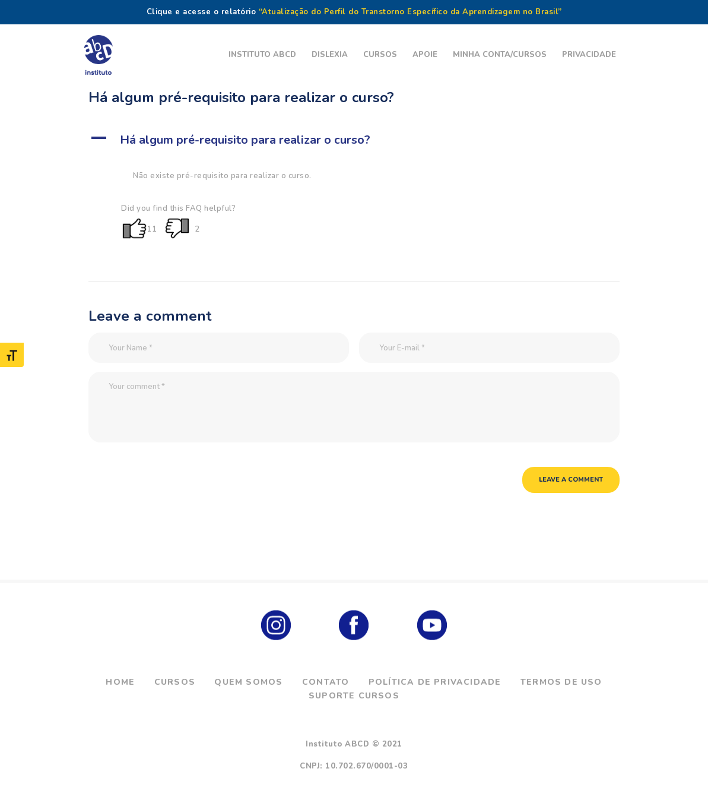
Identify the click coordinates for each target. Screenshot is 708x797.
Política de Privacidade (435, 682)
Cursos (174, 682)
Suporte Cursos (354, 695)
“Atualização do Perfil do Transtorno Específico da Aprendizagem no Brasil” (410, 12)
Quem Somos (248, 682)
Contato (325, 682)
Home (120, 682)
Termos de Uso (561, 682)
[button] (354, 140)
